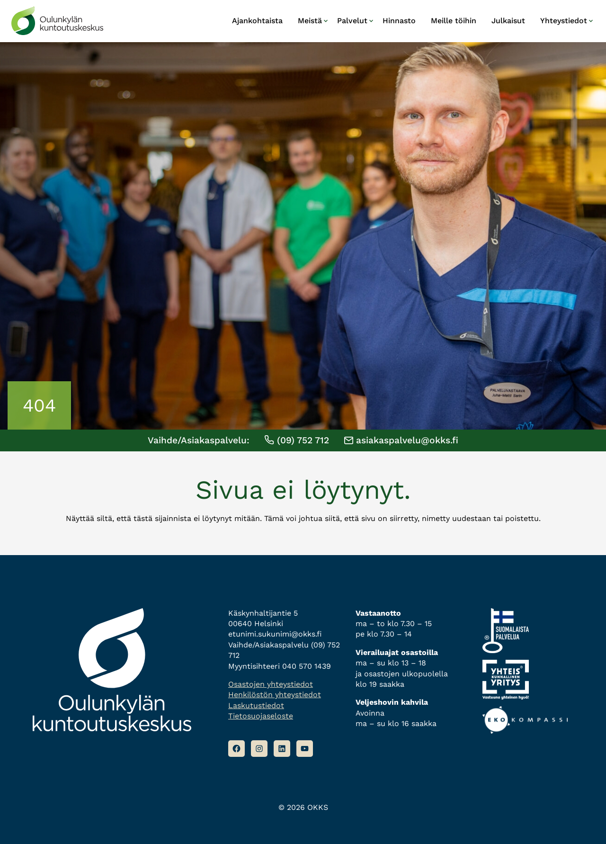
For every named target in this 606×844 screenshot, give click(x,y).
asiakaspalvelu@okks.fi (401, 440)
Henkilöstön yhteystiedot (274, 694)
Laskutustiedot (256, 705)
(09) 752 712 (297, 440)
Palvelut (352, 20)
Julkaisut (508, 20)
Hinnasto (399, 20)
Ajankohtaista (257, 20)
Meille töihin (453, 20)
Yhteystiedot (563, 20)
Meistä (310, 20)
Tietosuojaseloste (260, 715)
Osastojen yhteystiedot (270, 684)
